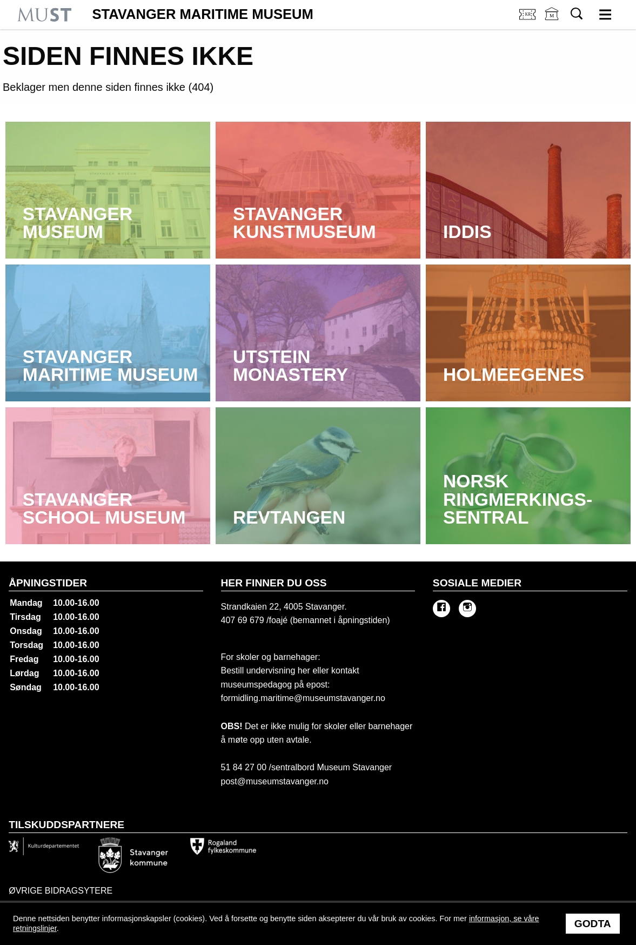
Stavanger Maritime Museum (202, 15)
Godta (592, 923)
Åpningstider (48, 583)
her (302, 670)
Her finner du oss (274, 583)
